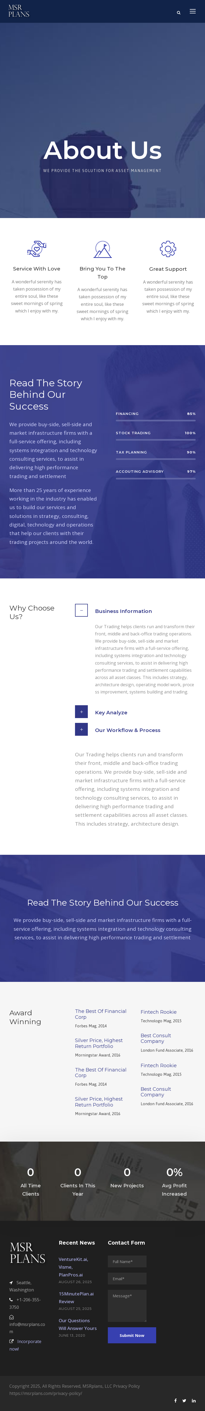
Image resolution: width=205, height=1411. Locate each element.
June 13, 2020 (72, 1335)
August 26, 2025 (75, 1282)
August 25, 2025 (75, 1308)
